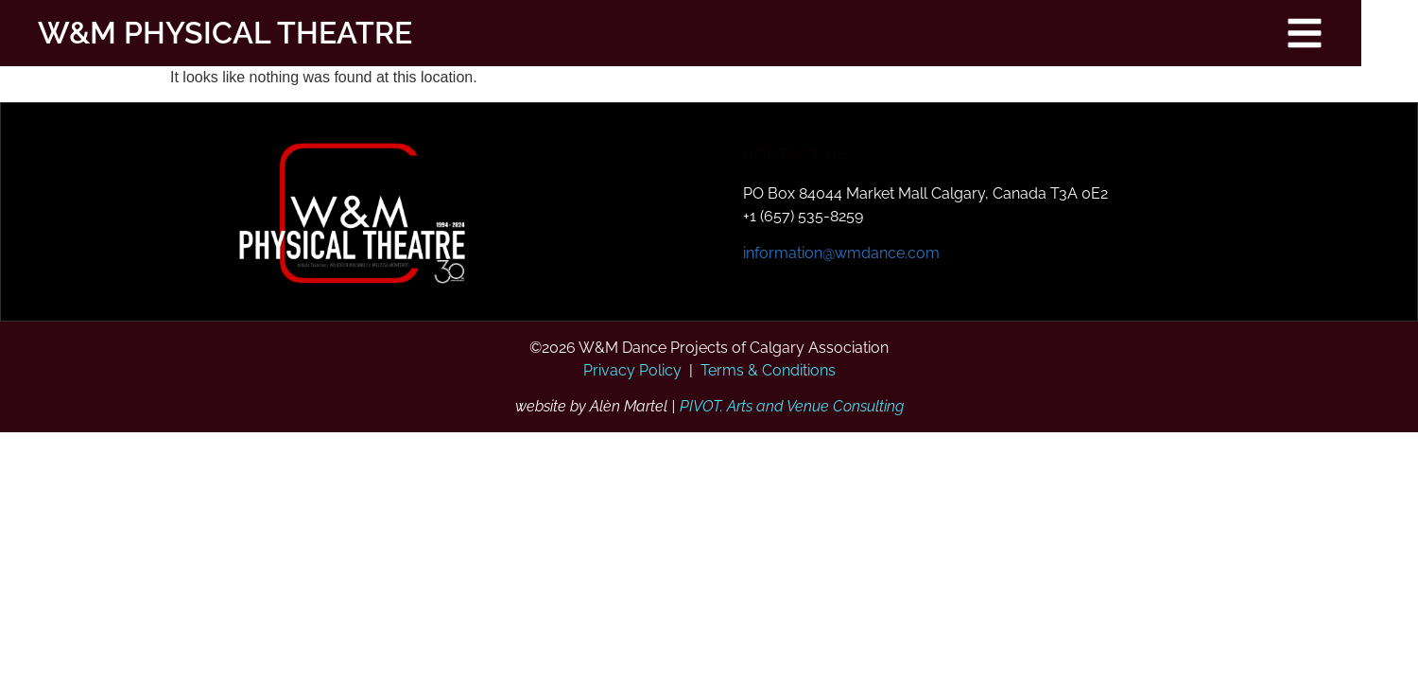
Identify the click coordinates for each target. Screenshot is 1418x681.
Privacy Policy (632, 370)
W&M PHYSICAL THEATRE (206, 32)
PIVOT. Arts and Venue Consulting (792, 406)
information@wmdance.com (841, 253)
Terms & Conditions (768, 370)
